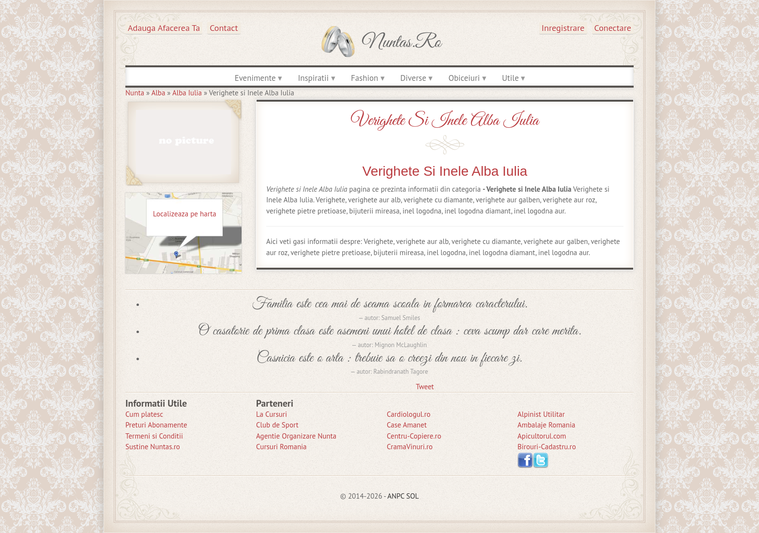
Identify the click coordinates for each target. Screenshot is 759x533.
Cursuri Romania (281, 446)
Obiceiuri (464, 78)
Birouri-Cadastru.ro (546, 446)
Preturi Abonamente (156, 424)
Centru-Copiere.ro (414, 436)
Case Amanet (407, 424)
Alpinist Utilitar (541, 414)
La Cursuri (271, 414)
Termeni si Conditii (154, 436)
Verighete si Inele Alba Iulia (445, 121)
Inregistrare (563, 27)
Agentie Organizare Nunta (296, 436)
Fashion (364, 78)
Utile (510, 78)
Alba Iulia (187, 92)
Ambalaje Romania (546, 424)
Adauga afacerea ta (164, 27)
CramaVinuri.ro (410, 446)
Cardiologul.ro (408, 414)
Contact (224, 27)
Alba (159, 92)
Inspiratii (313, 78)
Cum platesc (144, 414)
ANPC (395, 496)
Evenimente (255, 78)
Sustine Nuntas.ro (152, 446)
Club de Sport (277, 424)
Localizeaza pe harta (184, 213)
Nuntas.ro (401, 42)
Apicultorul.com (541, 436)
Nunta (134, 92)
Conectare (613, 27)
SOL (412, 496)
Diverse (413, 78)
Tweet (425, 386)
